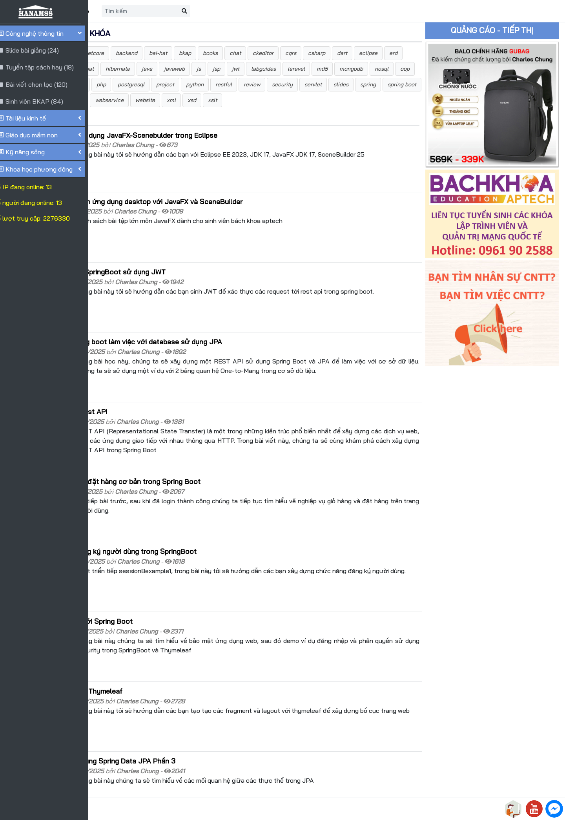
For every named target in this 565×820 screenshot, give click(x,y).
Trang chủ (140, 11)
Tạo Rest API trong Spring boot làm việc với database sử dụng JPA (212, 333)
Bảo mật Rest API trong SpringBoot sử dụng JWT (184, 272)
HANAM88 (170, 809)
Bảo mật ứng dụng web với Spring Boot (167, 581)
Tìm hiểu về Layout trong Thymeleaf (162, 643)
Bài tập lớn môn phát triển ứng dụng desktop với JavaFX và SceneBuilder (222, 209)
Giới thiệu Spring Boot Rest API (154, 395)
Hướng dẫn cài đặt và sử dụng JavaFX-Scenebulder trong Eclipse (209, 150)
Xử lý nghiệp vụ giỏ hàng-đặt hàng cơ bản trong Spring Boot (201, 457)
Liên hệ (176, 11)
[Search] (238, 11)
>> (234, 778)
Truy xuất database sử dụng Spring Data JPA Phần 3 (188, 705)
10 (200, 778)
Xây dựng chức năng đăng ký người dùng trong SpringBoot (199, 519)
